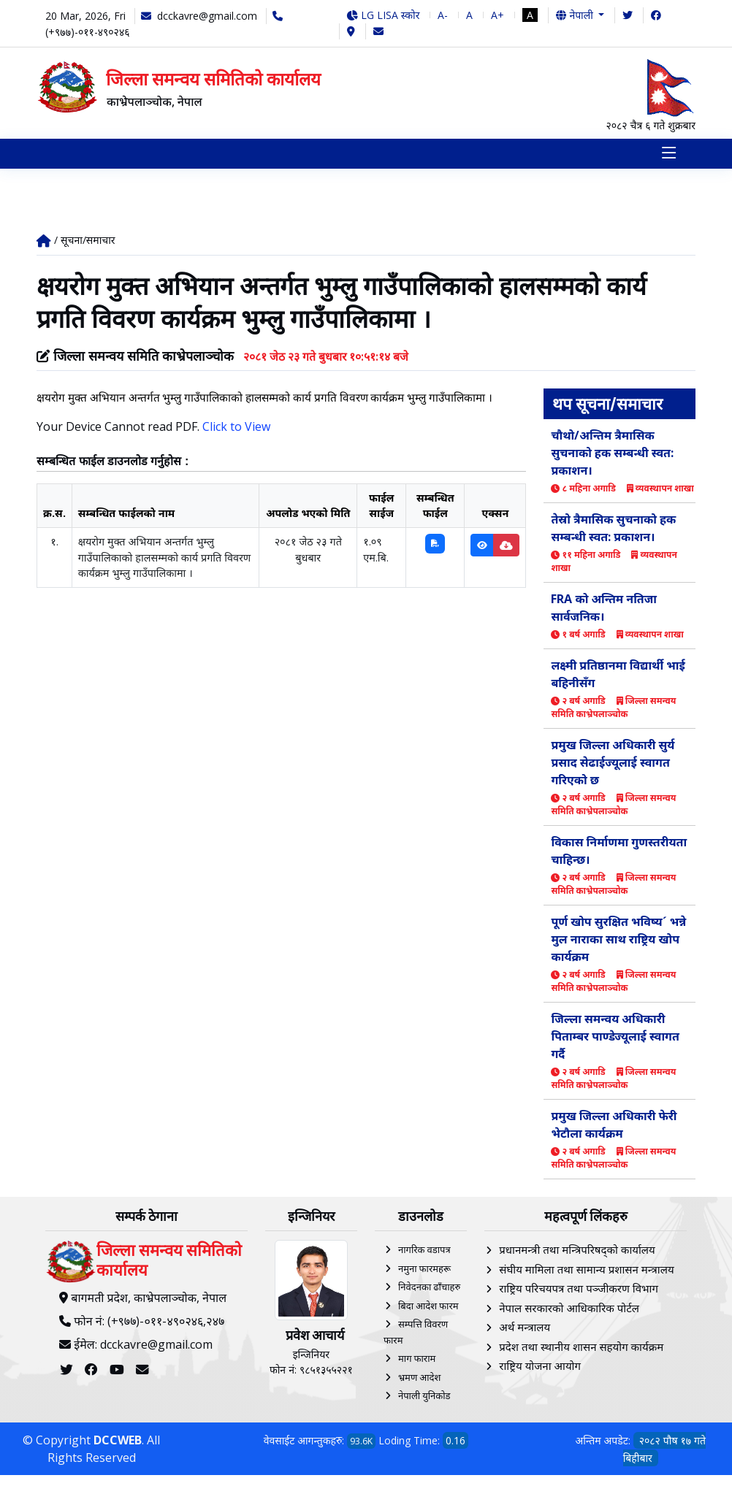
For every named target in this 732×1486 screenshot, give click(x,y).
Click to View (236, 427)
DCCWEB (118, 1441)
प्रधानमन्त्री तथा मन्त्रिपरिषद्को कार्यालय (577, 1251)
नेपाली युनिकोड (424, 1396)
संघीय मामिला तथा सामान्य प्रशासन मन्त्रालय (586, 1270)
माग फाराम (416, 1359)
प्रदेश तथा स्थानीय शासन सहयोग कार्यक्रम (581, 1347)
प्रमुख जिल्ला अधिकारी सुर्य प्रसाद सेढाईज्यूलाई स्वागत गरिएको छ (612, 763)
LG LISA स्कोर (383, 15)
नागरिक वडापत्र (424, 1250)
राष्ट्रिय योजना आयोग (540, 1367)
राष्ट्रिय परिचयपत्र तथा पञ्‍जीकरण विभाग (578, 1289)
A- (443, 15)
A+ (497, 15)
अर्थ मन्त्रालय (524, 1328)
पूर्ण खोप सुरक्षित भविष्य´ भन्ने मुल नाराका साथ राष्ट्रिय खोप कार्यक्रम (618, 939)
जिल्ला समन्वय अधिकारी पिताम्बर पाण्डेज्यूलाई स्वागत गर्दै (615, 1036)
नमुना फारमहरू (424, 1269)
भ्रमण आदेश (419, 1377)
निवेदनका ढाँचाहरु (429, 1288)
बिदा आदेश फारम (428, 1306)
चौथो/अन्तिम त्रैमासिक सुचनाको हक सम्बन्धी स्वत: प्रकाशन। (612, 453)
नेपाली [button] (575, 15)
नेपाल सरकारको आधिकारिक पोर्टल (569, 1308)
